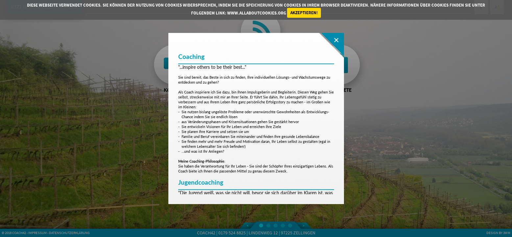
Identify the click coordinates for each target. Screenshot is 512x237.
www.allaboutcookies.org (256, 12)
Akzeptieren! (304, 12)
